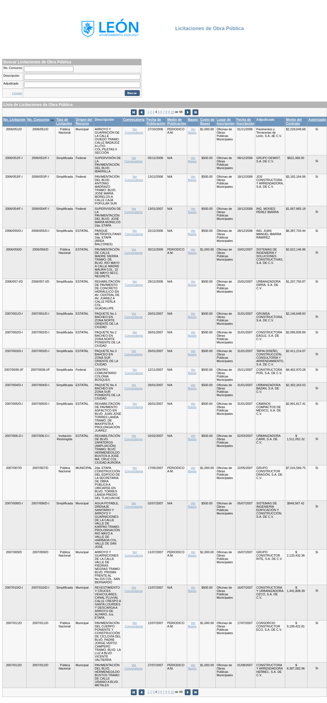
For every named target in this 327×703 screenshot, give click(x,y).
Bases (193, 120)
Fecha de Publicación (155, 122)
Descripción (11, 75)
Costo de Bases (207, 122)
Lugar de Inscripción (225, 122)
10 (172, 112)
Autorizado (317, 120)
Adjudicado (10, 83)
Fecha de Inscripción (245, 122)
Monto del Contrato (294, 122)
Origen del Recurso (84, 122)
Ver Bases (192, 130)
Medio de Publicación (176, 122)
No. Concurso (12, 67)
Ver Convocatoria (134, 130)
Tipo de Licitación (64, 122)
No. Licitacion (14, 120)
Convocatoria (134, 120)
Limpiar (17, 93)
